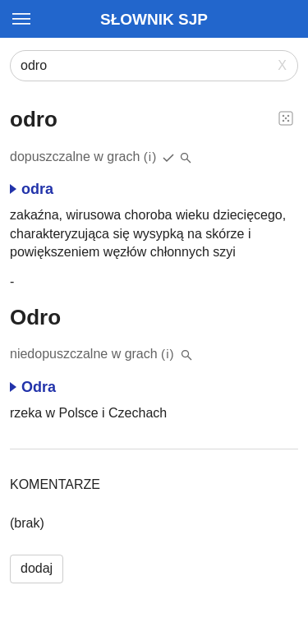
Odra (33, 387)
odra (31, 189)
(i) (151, 157)
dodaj (37, 568)
